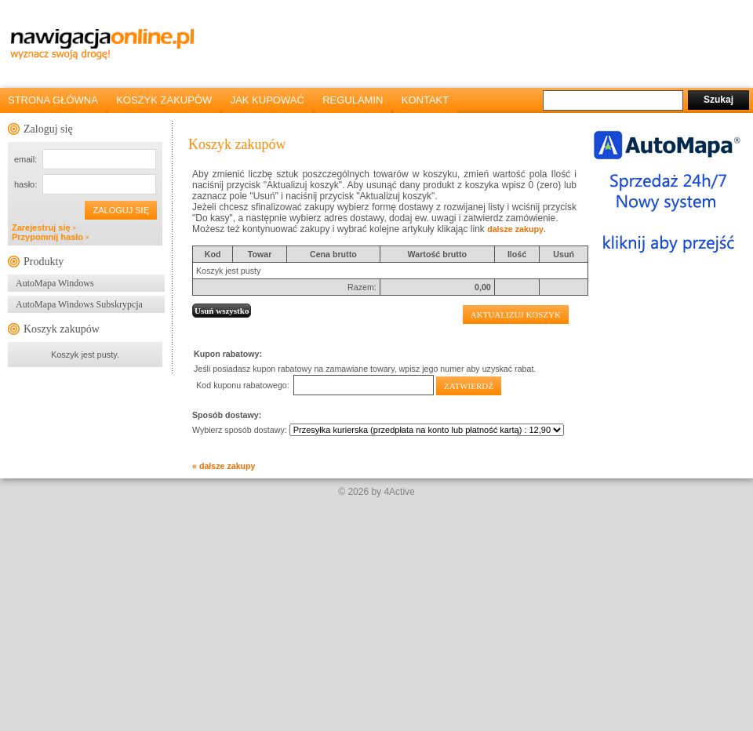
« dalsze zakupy (224, 466)
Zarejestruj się (44, 227)
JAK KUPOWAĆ (267, 100)
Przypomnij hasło (50, 237)
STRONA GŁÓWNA (53, 100)
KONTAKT (425, 100)
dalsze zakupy (515, 229)
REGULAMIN (352, 100)
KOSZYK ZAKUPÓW (164, 100)
